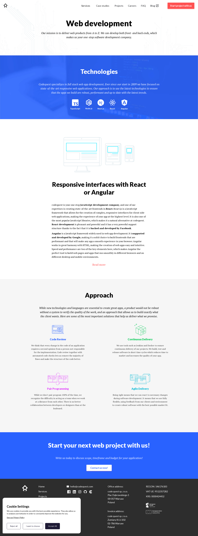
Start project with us (181, 5)
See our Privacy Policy (15, 517)
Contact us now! (99, 467)
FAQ (143, 5)
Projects (119, 5)
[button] (85, 7)
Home (41, 486)
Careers (132, 5)
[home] (5, 6)
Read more (99, 264)
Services (42, 491)
